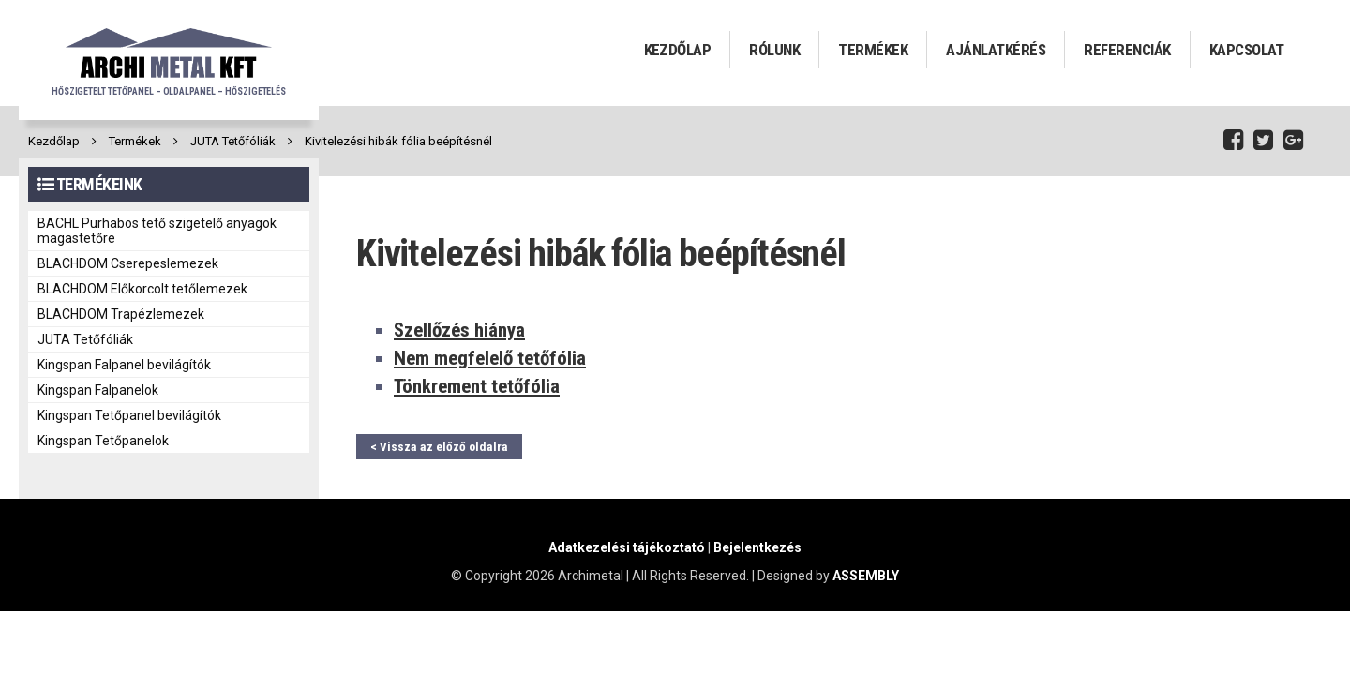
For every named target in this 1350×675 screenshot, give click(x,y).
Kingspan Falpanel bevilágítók (124, 364)
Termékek (873, 49)
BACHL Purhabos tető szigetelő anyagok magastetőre (157, 231)
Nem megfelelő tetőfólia (490, 358)
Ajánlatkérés (995, 49)
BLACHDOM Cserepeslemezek (128, 263)
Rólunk (774, 49)
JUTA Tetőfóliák (233, 141)
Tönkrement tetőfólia (477, 386)
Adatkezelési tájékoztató (626, 547)
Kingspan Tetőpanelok (103, 440)
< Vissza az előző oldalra (439, 447)
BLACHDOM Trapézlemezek (121, 314)
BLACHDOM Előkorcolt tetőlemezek (143, 288)
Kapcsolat (1246, 49)
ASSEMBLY (865, 575)
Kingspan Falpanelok (98, 390)
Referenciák (1127, 49)
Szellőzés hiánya (459, 330)
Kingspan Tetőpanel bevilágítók (129, 415)
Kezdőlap (678, 49)
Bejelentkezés (757, 547)
